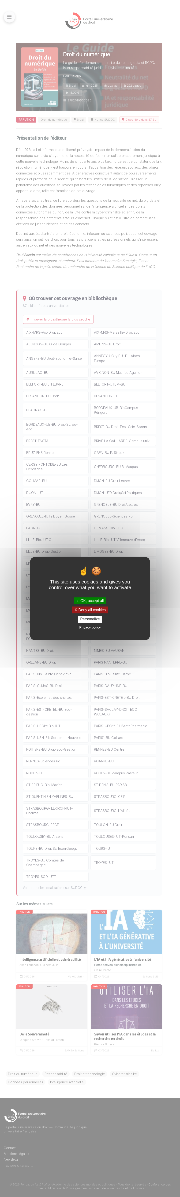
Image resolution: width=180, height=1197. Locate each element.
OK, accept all (90, 601)
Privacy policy (90, 627)
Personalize (90, 619)
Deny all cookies (90, 610)
